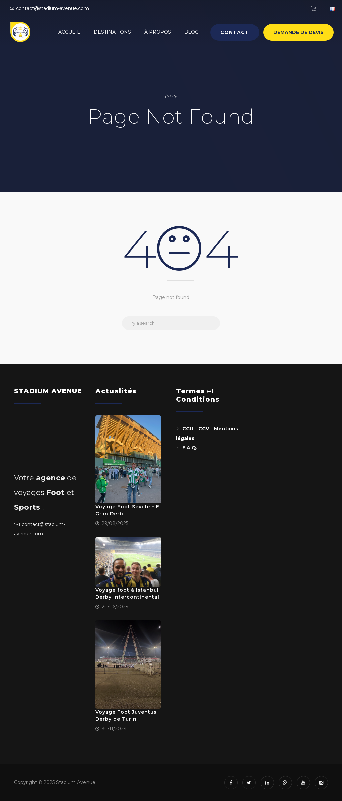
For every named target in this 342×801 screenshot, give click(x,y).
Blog (191, 32)
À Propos (157, 32)
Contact (234, 32)
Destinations (112, 32)
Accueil (69, 32)
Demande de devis (298, 32)
